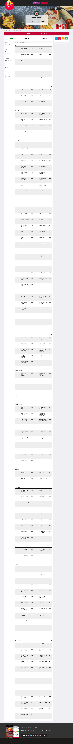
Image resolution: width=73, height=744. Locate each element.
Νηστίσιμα (7, 71)
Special (16, 396)
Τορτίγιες (7, 58)
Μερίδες (6, 49)
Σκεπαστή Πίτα (8, 65)
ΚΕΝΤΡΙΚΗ (22, 2)
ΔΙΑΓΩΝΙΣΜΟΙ (29, 2)
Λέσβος (9, 30)
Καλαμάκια (7, 46)
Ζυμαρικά (7, 69)
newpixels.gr (35, 742)
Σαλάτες (6, 42)
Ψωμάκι (6, 56)
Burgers (6, 67)
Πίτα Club (7, 62)
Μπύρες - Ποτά (8, 78)
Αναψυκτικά (7, 76)
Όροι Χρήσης (41, 742)
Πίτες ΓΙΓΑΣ (7, 53)
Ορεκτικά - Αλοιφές (8, 44)
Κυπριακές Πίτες (8, 60)
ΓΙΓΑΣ (16, 399)
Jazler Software (26, 742)
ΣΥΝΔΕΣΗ (44, 2)
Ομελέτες (7, 74)
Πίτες (6, 51)
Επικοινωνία (46, 742)
